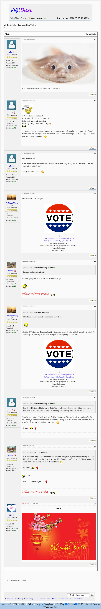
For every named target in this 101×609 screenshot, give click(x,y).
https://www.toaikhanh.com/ (58, 243)
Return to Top (28, 599)
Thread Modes (91, 34)
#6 (95, 306)
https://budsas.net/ (58, 248)
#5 (95, 261)
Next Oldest (10, 569)
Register (40, 18)
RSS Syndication (76, 599)
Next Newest (20, 569)
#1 (95, 40)
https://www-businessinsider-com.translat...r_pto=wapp (41, 88)
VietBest (7, 25)
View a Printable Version (17, 581)
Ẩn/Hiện (50, 607)
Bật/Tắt (97, 604)
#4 (95, 194)
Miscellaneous (18, 25)
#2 (95, 100)
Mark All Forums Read (60, 599)
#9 (95, 504)
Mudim (4, 604)
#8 (95, 446)
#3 (95, 154)
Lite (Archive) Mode (43, 599)
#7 (95, 397)
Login (33, 18)
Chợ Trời (30, 25)
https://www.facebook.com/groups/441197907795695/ (58, 246)
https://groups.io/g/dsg (58, 250)
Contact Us (9, 599)
